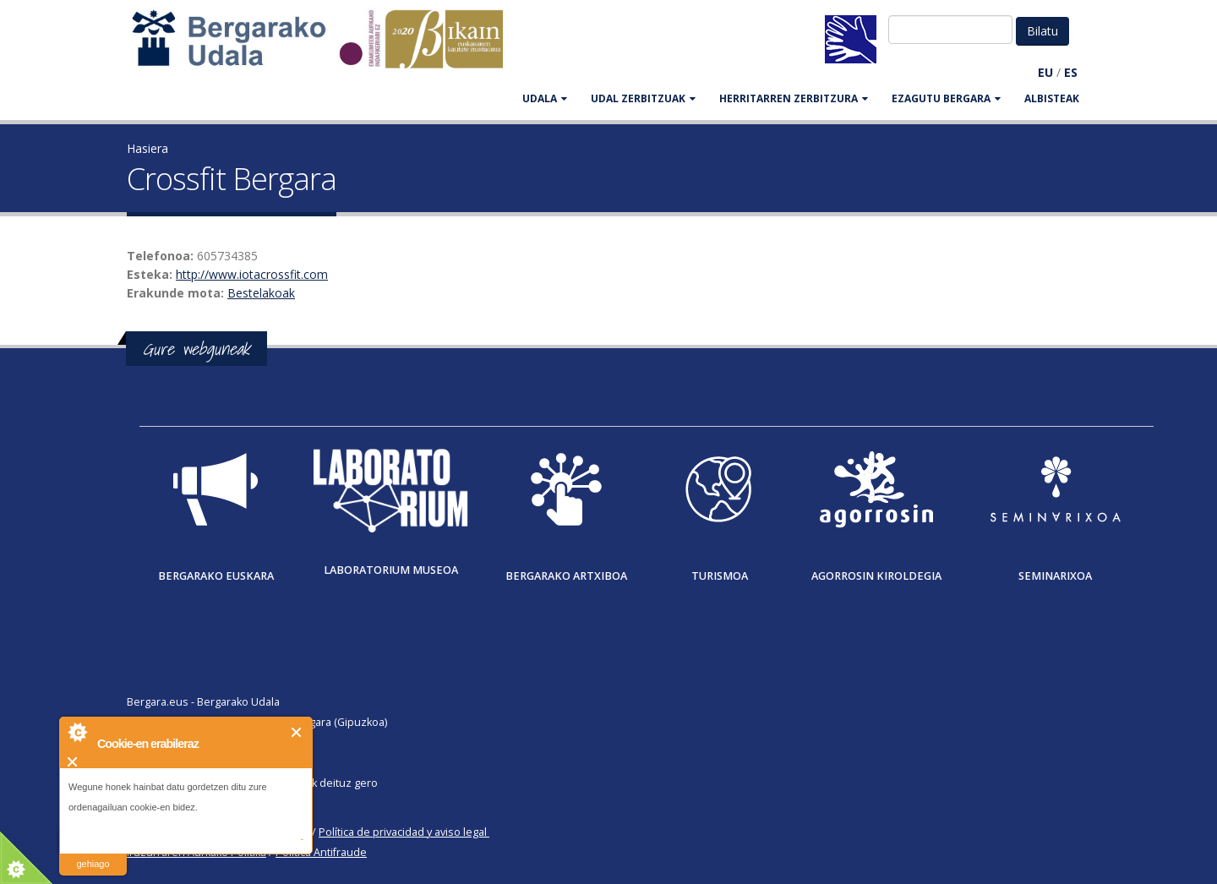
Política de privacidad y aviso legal (403, 832)
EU (1045, 72)
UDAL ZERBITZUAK (643, 98)
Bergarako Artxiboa (566, 576)
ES (1071, 72)
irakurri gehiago (92, 853)
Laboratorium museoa (391, 570)
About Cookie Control (77, 732)
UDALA (544, 98)
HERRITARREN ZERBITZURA (793, 98)
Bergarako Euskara (216, 576)
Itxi (297, 732)
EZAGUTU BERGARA (946, 98)
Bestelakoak (261, 293)
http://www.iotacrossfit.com (252, 274)
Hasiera (147, 148)
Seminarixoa (1055, 576)
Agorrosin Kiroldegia (876, 576)
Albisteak (1051, 98)
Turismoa (719, 576)
